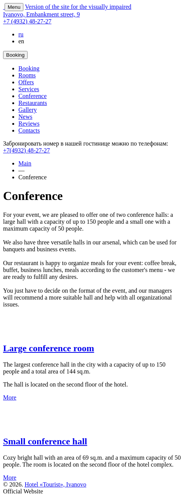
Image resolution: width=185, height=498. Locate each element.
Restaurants (32, 103)
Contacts (29, 130)
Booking (28, 68)
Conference (32, 96)
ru (20, 34)
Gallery (27, 109)
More (9, 397)
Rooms (27, 75)
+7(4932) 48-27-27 (26, 150)
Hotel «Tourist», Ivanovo (55, 484)
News (25, 116)
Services (28, 89)
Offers (26, 82)
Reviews (28, 123)
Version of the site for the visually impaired (78, 6)
